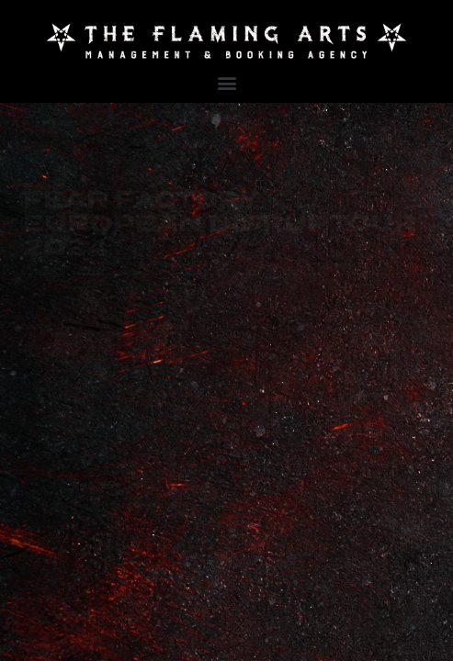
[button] (226, 83)
